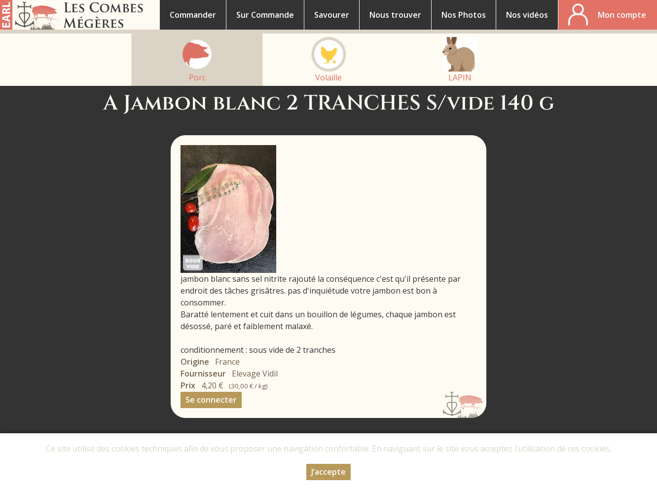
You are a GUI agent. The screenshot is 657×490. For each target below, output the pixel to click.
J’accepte (328, 471)
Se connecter (211, 399)
